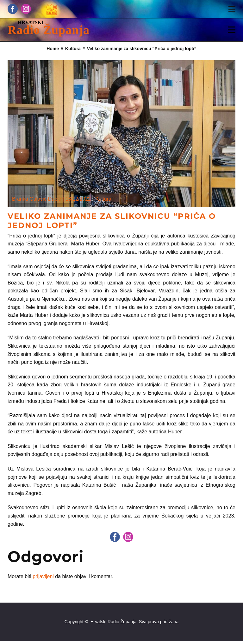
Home (53, 48)
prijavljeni (43, 576)
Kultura (73, 48)
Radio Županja (49, 30)
